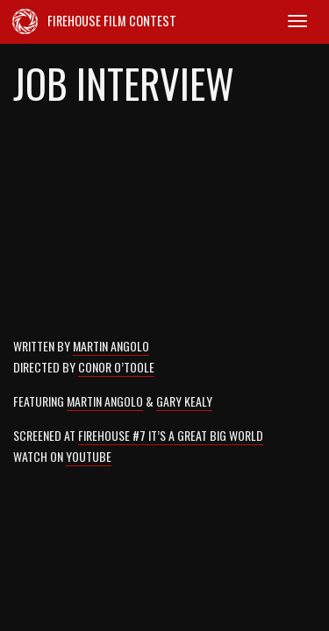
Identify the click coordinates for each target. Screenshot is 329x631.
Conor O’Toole (116, 367)
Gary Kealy (184, 401)
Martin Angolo (111, 346)
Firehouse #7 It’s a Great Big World (170, 435)
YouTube (88, 456)
